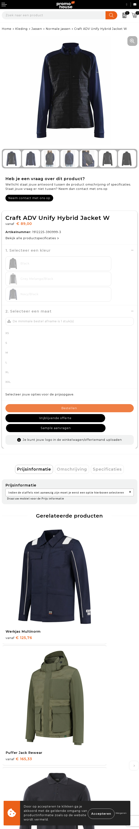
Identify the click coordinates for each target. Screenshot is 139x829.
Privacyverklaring (85, 770)
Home (6, 29)
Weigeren (121, 813)
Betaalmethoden (15, 762)
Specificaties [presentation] (107, 444)
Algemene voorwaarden (90, 754)
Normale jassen (58, 29)
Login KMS (10, 787)
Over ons (78, 692)
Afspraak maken (84, 708)
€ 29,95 (18, 659)
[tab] (34, 444)
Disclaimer (79, 779)
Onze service (12, 779)
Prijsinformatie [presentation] (34, 444)
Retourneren (12, 770)
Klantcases (80, 717)
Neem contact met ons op (29, 198)
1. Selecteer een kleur (28, 250)
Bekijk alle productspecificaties (32, 238)
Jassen (36, 29)
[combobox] (54, 15)
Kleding (21, 29)
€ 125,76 (19, 575)
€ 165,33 (86, 575)
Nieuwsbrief (81, 700)
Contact (8, 754)
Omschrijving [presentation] (72, 444)
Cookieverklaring (85, 762)
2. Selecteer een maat (28, 296)
